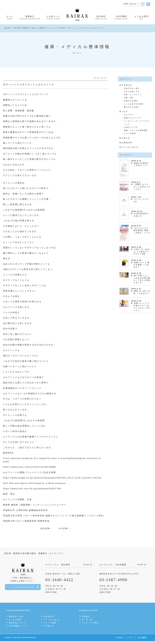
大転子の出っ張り (132, 88)
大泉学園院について (18, 626)
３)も (44, 393)
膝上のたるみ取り (132, 107)
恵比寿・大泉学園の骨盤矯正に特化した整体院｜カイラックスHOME (34, 28)
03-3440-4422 (59, 580)
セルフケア (129, 115)
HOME (119, 637)
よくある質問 (15, 620)
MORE (86, 565)
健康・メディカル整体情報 (135, 130)
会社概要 (142, 637)
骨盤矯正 (86, 616)
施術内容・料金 (16, 616)
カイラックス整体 (90, 623)
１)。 (35, 291)
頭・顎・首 (87, 620)
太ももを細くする (132, 91)
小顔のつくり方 (131, 127)
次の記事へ (64, 528)
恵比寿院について (17, 623)
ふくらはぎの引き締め (134, 104)
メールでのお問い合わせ (22, 587)
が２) (38, 393)
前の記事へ (46, 528)
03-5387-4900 (113, 580)
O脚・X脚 (128, 98)
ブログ (125, 112)
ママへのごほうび (130, 147)
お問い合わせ (130, 4)
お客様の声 (127, 143)
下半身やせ (127, 85)
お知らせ (126, 138)
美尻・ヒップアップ (133, 94)
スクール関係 (130, 133)
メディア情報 (49, 623)
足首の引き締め (131, 101)
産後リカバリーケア (133, 118)
